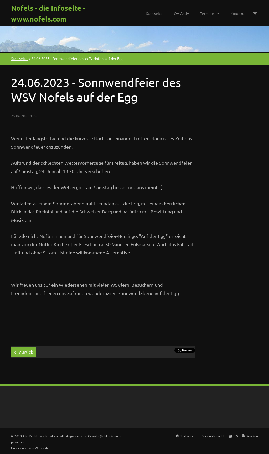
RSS (235, 436)
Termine (207, 13)
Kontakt (237, 13)
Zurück (26, 352)
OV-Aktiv (181, 13)
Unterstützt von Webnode (30, 448)
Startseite (154, 13)
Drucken (252, 436)
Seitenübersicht (213, 436)
